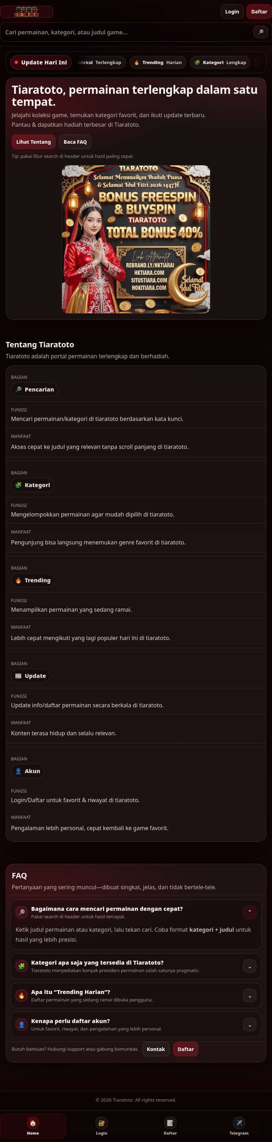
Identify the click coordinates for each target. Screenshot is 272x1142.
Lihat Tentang (33, 141)
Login (232, 11)
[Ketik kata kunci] (127, 32)
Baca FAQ (75, 141)
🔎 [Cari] (261, 32)
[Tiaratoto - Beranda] (108, 12)
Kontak (156, 1049)
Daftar (259, 11)
